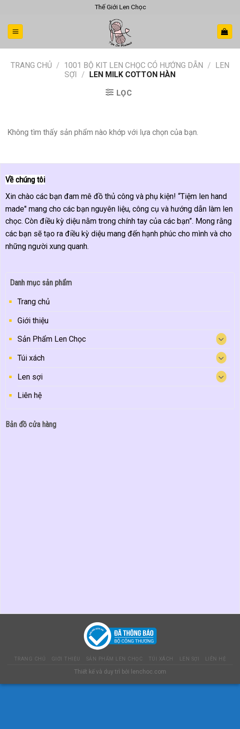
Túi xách (31, 358)
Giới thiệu (32, 320)
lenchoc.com (148, 671)
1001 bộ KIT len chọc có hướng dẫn (133, 65)
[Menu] (15, 31)
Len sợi (30, 376)
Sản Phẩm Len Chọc (51, 339)
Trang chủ (31, 65)
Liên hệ (29, 395)
